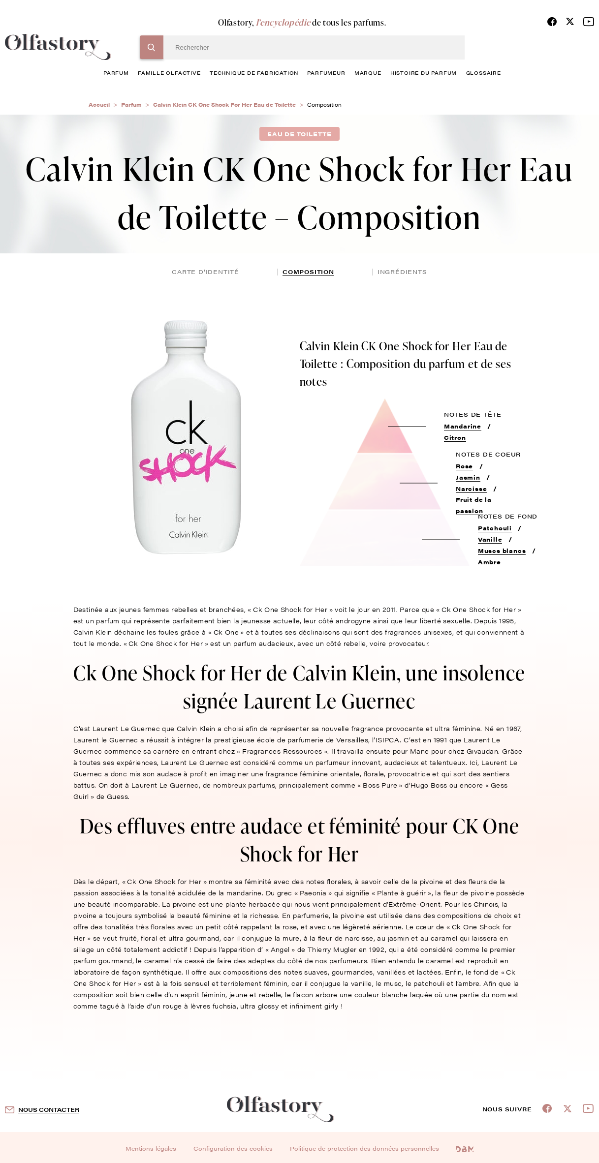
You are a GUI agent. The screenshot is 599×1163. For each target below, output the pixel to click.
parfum (116, 72)
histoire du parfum (423, 72)
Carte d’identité (205, 271)
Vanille (490, 539)
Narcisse (471, 488)
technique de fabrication (254, 72)
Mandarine (462, 426)
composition (308, 271)
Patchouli (495, 527)
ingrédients (402, 271)
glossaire (483, 72)
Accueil (99, 104)
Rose (464, 465)
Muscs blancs (502, 550)
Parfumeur (326, 72)
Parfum (131, 104)
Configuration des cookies (233, 1148)
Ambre (489, 561)
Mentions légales (151, 1148)
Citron (455, 437)
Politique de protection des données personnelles (364, 1148)
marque (367, 72)
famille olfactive (169, 72)
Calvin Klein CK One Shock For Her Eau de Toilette (224, 104)
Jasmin (468, 477)
